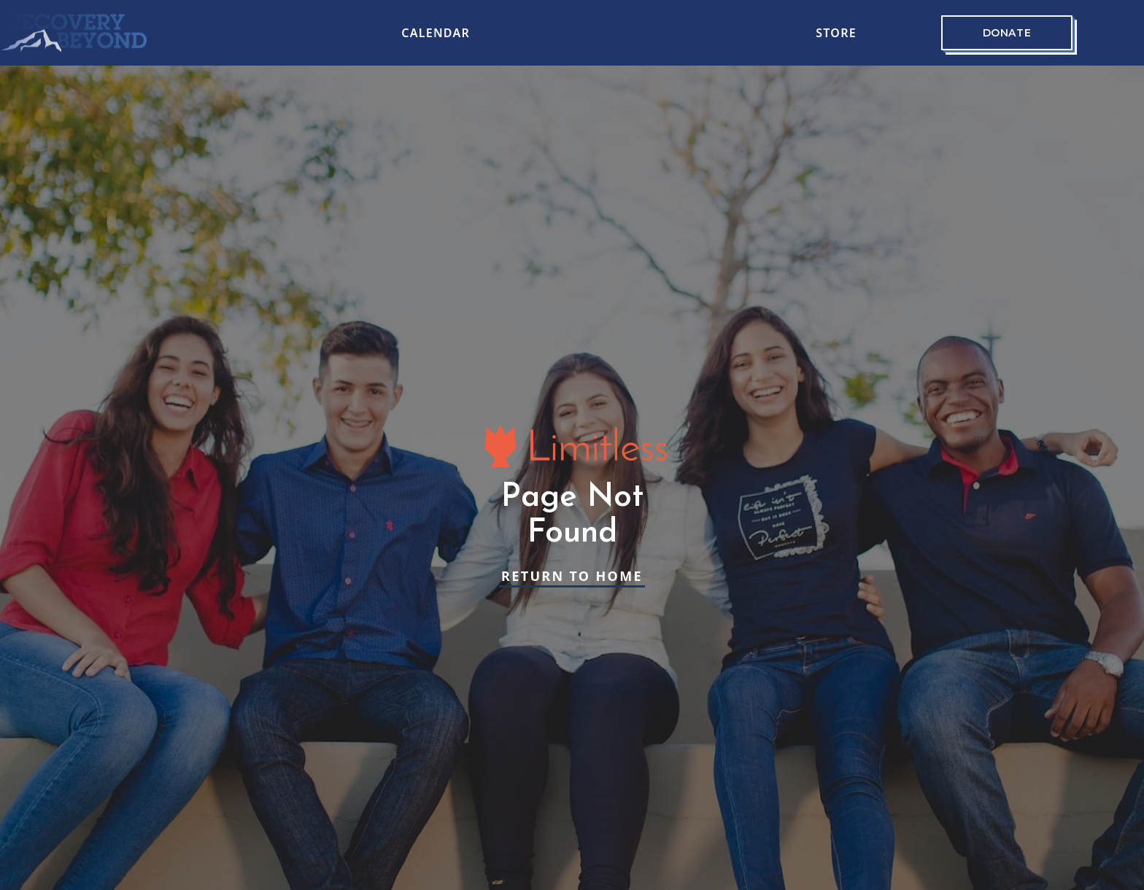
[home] (74, 33)
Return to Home (572, 576)
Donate (1007, 32)
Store (836, 33)
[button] (340, 32)
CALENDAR (435, 33)
